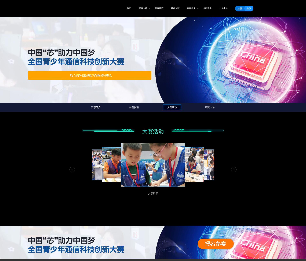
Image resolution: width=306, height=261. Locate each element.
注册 (239, 8)
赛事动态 (159, 8)
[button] (72, 169)
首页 (129, 8)
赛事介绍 (142, 8)
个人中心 (223, 8)
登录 (249, 8)
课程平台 (207, 8)
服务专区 (175, 8)
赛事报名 (191, 8)
